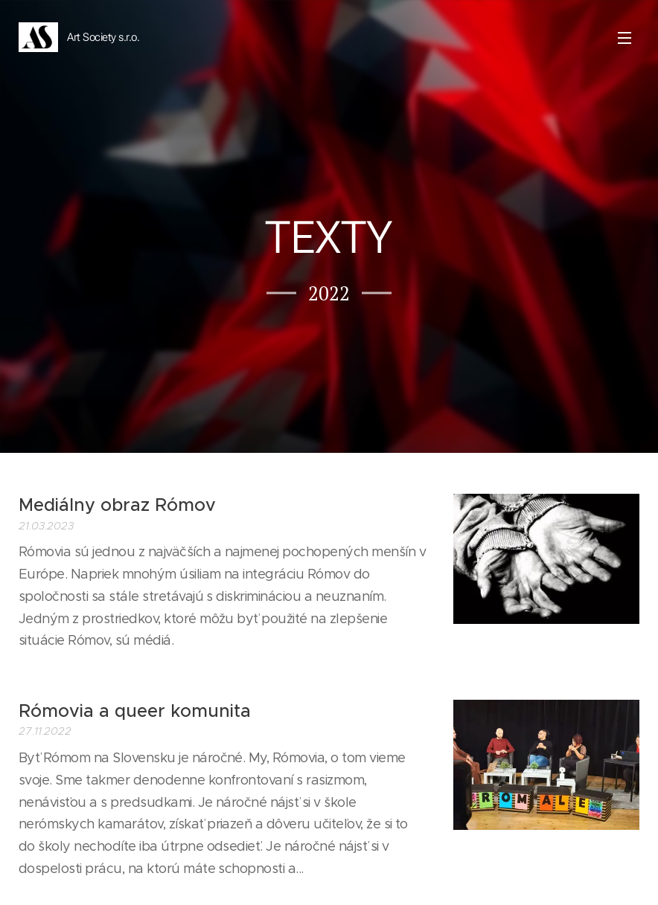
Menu (624, 38)
